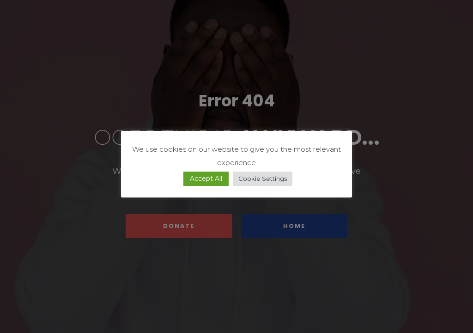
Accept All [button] (206, 178)
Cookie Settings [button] (262, 178)
